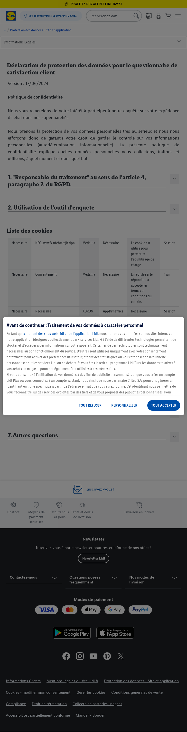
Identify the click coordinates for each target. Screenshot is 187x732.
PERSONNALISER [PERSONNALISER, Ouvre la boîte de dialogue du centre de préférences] (124, 405)
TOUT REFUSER (90, 405)
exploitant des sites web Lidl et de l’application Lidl (60, 333)
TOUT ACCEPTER (163, 405)
